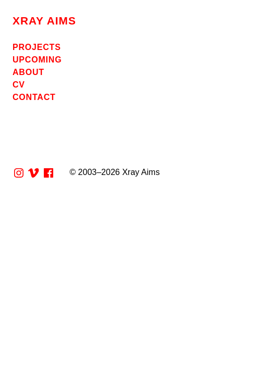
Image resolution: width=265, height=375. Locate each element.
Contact (34, 97)
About (28, 72)
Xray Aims (44, 21)
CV (19, 84)
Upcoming (37, 59)
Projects (37, 47)
